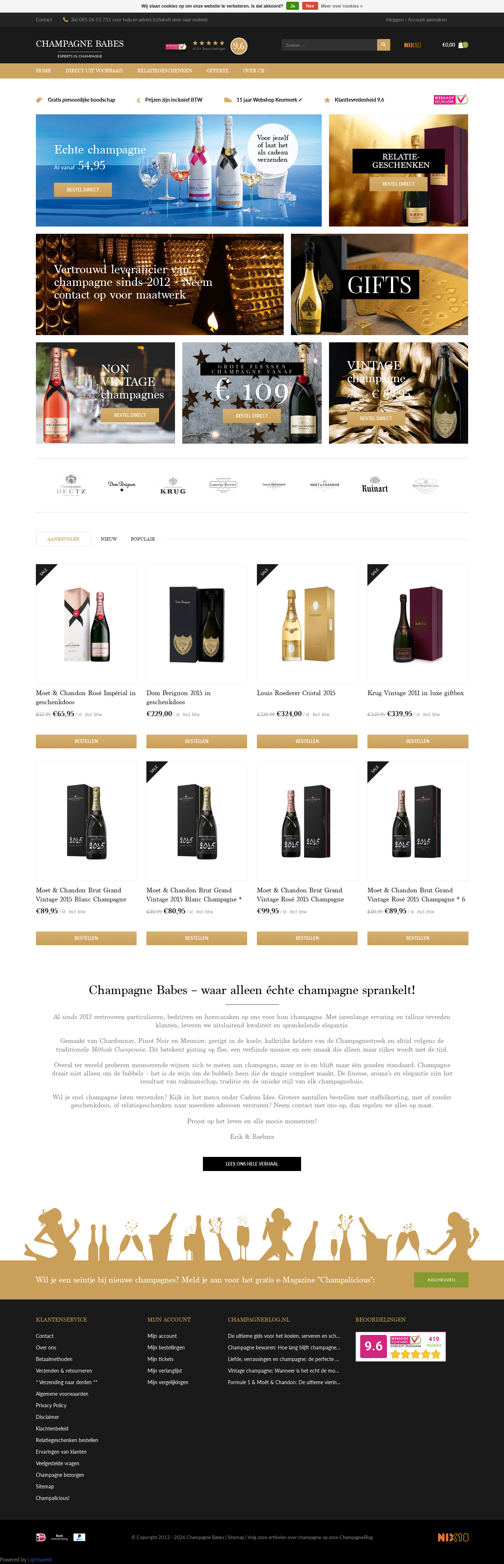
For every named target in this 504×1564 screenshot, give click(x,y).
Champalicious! (53, 1498)
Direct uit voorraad (94, 71)
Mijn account (162, 1336)
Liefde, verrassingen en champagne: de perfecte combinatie (284, 1359)
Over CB (253, 71)
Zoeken (383, 45)
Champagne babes (80, 44)
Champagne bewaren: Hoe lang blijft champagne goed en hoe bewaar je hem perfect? (284, 1347)
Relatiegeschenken (164, 71)
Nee (310, 6)
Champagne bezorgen (60, 1475)
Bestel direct (179, 170)
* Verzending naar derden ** (66, 1382)
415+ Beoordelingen (209, 48)
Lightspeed (40, 1559)
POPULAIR (143, 539)
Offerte (218, 71)
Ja (292, 6)
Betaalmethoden (54, 1359)
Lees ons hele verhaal (252, 1164)
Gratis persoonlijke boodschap (81, 100)
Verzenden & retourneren (64, 1371)
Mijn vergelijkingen (167, 1382)
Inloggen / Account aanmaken (416, 19)
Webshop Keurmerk (451, 100)
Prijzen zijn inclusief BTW (173, 100)
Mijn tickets (160, 1359)
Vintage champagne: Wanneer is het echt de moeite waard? (284, 1371)
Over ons (46, 1347)
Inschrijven (441, 1279)
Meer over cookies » (342, 6)
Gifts (379, 284)
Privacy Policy (51, 1405)
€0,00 (455, 45)
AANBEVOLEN (63, 539)
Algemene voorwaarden (62, 1394)
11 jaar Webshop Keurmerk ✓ (269, 100)
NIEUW (109, 539)
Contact (44, 19)
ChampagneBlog (356, 1537)
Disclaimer (47, 1417)
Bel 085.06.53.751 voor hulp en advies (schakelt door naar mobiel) (139, 19)
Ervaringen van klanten (61, 1452)
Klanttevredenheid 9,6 (359, 100)
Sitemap (45, 1486)
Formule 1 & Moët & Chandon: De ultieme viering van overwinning (284, 1382)
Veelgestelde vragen (57, 1463)
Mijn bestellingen (166, 1347)
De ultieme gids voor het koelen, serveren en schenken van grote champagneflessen (284, 1336)
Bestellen (86, 741)
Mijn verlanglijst (164, 1371)
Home (43, 71)
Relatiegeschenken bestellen (67, 1440)
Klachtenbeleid (52, 1428)
